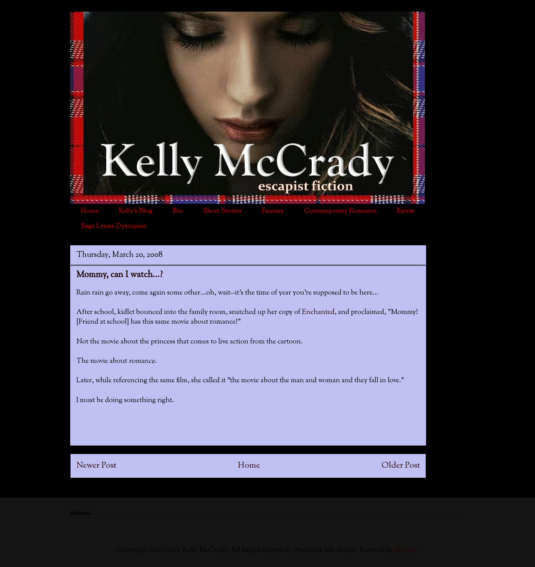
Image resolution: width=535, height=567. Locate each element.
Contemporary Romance (340, 211)
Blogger (405, 550)
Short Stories (222, 211)
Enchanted (318, 312)
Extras (405, 211)
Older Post (400, 465)
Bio (178, 211)
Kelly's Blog (135, 211)
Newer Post (96, 465)
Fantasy (273, 211)
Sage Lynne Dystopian (113, 226)
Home (89, 211)
